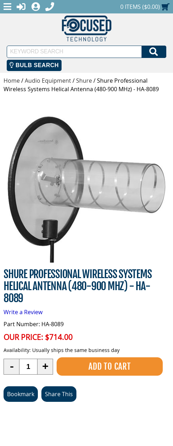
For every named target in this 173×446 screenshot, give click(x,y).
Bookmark (20, 394)
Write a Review (23, 312)
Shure (84, 80)
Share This (59, 394)
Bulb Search (34, 65)
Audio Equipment (48, 80)
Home (12, 80)
